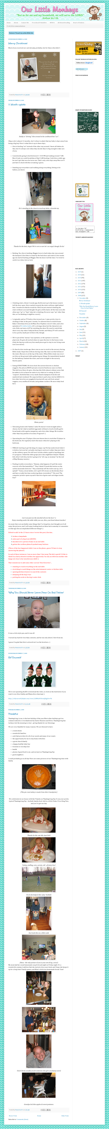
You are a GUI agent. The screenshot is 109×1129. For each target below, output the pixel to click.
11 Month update (16, 104)
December (82, 299)
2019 (79, 273)
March (81, 342)
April (81, 339)
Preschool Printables (39, 22)
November (82, 319)
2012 (79, 285)
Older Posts (65, 1116)
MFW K (52, 22)
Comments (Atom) (22, 1119)
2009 (79, 294)
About (16, 22)
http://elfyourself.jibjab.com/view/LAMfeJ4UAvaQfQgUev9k (30, 698)
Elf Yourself (14, 657)
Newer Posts (13, 1116)
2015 (79, 276)
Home (9, 22)
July (80, 330)
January (82, 348)
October (82, 322)
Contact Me (25, 22)
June (81, 333)
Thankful (13, 713)
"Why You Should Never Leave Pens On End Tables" (36, 592)
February (82, 345)
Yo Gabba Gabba (26, 326)
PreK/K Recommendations (16, 26)
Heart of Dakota (78, 22)
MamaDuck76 (19, 94)
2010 (79, 291)
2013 (79, 282)
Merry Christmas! (17, 43)
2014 (79, 279)
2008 (79, 297)
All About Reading (64, 22)
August (81, 328)
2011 (79, 288)
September (83, 324)
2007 (79, 352)
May (80, 336)
